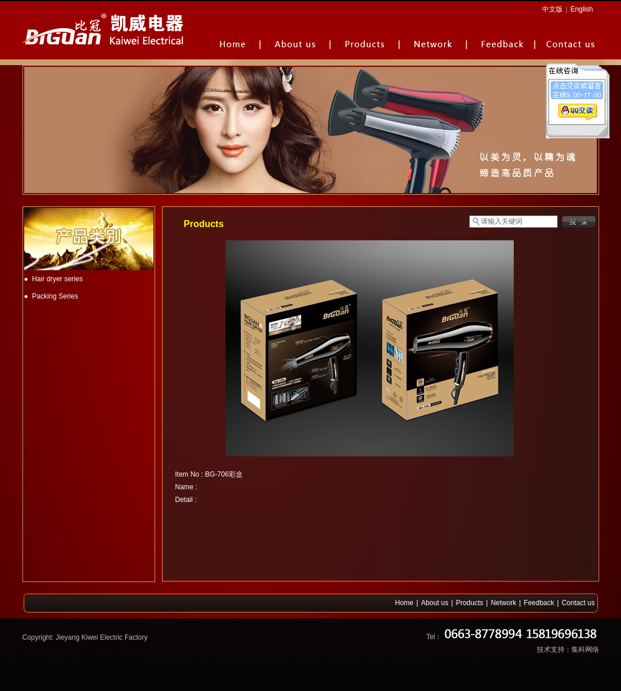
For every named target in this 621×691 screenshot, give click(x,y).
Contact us (578, 603)
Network (503, 603)
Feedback (539, 603)
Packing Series (55, 296)
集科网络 (585, 649)
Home (404, 603)
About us (434, 603)
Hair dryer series (57, 279)
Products (469, 603)
